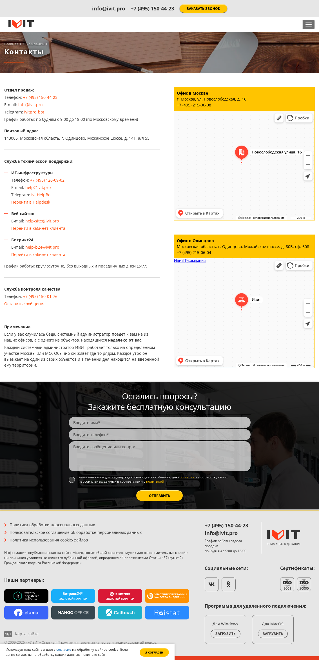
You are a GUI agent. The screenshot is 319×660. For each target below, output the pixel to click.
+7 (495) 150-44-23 (152, 8)
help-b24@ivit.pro (42, 247)
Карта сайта (27, 633)
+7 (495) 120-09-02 (47, 180)
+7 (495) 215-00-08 (194, 105)
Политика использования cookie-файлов (49, 540)
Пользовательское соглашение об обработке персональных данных (76, 532)
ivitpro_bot (34, 112)
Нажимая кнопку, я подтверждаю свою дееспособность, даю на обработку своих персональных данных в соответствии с (153, 479)
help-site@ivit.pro (42, 221)
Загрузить (225, 633)
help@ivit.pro (38, 187)
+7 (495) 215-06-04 (194, 252)
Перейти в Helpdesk (30, 202)
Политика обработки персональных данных (52, 524)
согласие (187, 477)
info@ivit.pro (108, 8)
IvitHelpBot (41, 194)
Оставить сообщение (25, 303)
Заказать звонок (203, 8)
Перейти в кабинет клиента (38, 228)
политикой (155, 481)
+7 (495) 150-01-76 (40, 296)
